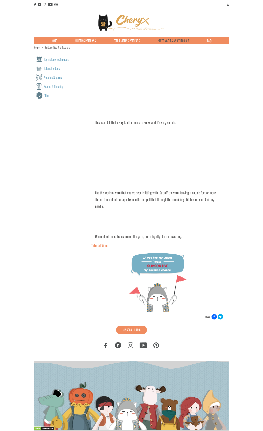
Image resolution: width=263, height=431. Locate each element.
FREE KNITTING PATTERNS (127, 41)
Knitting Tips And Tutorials (57, 47)
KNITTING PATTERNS (85, 41)
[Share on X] (220, 316)
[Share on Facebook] (214, 316)
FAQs (209, 41)
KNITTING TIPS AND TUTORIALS (173, 41)
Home (37, 47)
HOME (54, 41)
